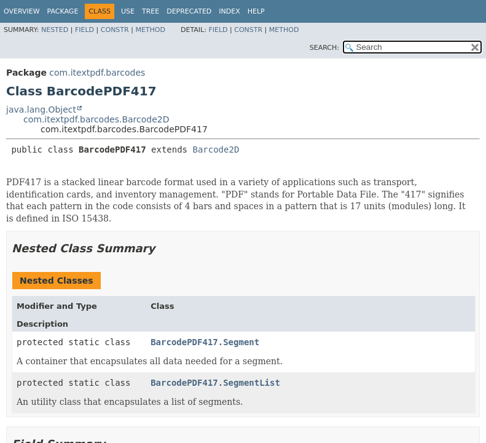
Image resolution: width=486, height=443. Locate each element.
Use (128, 11)
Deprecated (189, 11)
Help (256, 11)
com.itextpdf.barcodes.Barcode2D (96, 119)
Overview (22, 11)
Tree (150, 11)
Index (229, 11)
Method (150, 30)
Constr (115, 30)
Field (84, 30)
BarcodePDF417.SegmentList (215, 383)
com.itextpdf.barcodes (97, 73)
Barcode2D (215, 149)
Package (63, 11)
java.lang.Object (41, 109)
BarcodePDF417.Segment (205, 342)
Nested (54, 30)
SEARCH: (324, 48)
